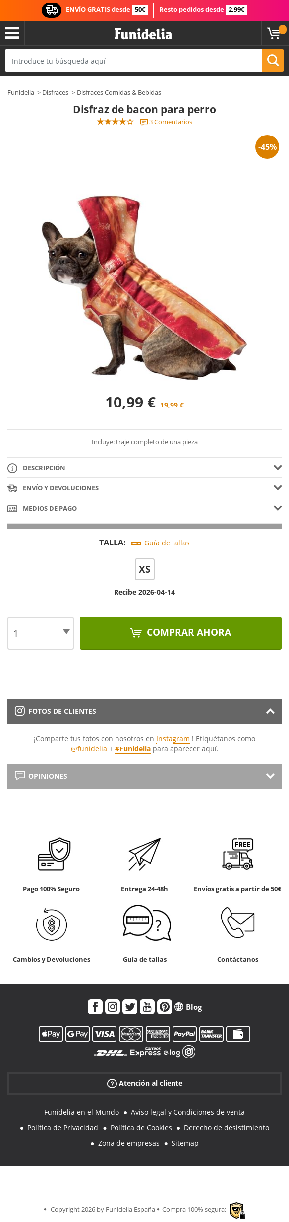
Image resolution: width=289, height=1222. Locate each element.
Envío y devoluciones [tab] (53, 488)
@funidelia (89, 748)
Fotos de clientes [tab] (55, 711)
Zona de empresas (129, 1143)
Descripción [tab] (36, 468)
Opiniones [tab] (41, 776)
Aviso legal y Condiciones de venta (188, 1112)
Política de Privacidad (62, 1127)
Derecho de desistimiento (226, 1127)
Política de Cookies (141, 1127)
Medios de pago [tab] (42, 509)
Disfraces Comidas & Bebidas (119, 92)
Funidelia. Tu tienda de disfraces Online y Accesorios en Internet (143, 34)
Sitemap (185, 1143)
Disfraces (55, 92)
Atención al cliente (144, 1083)
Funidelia (20, 92)
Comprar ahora (187, 632)
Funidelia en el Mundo (81, 1112)
